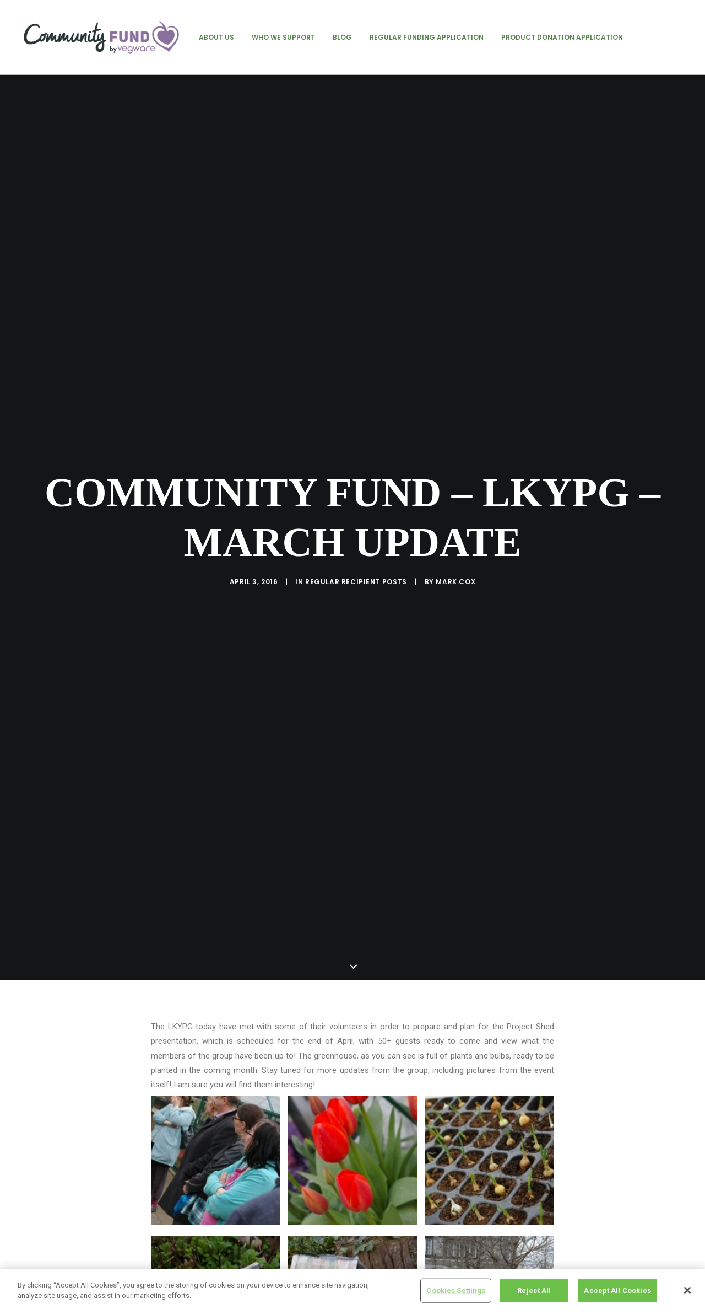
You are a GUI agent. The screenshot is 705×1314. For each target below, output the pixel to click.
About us (216, 37)
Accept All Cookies (617, 1290)
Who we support (283, 37)
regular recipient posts (356, 511)
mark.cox (455, 511)
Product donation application (562, 37)
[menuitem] (216, 37)
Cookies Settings (455, 1290)
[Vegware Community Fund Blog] (101, 37)
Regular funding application (427, 37)
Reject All (534, 1290)
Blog (342, 37)
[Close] (687, 1290)
